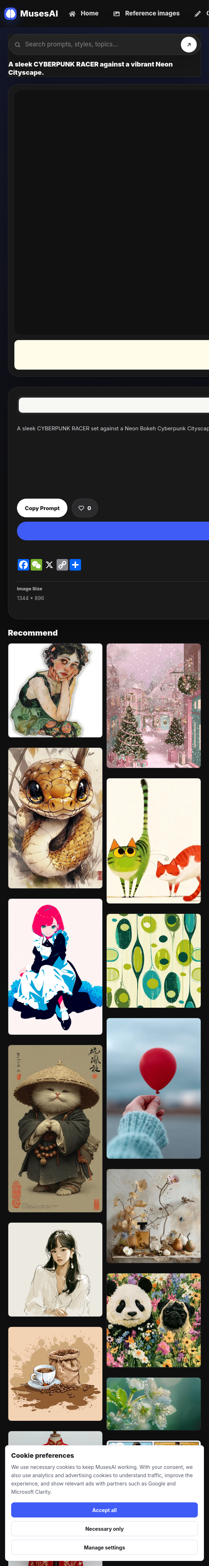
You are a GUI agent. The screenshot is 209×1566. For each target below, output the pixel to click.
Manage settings (104, 1547)
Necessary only (104, 1529)
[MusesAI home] (31, 14)
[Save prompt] (85, 508)
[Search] (189, 44)
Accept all (104, 1510)
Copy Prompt (42, 508)
